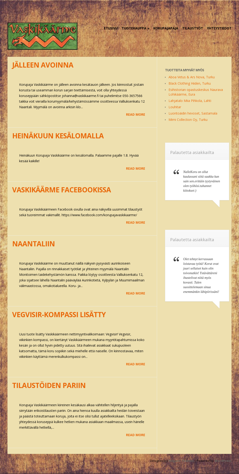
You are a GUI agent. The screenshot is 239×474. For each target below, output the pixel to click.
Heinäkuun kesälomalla (58, 135)
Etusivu (111, 28)
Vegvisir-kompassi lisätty (59, 314)
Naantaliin (33, 243)
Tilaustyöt (192, 28)
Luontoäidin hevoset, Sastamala (193, 113)
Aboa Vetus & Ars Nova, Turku (192, 77)
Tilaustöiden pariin (49, 385)
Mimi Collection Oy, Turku (188, 119)
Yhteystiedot (219, 28)
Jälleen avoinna (42, 65)
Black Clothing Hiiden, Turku (190, 83)
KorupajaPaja (165, 28)
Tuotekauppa (134, 28)
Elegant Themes (181, 461)
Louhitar (175, 107)
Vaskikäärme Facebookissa (61, 189)
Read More (135, 114)
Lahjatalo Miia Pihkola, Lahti (190, 100)
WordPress (223, 461)
